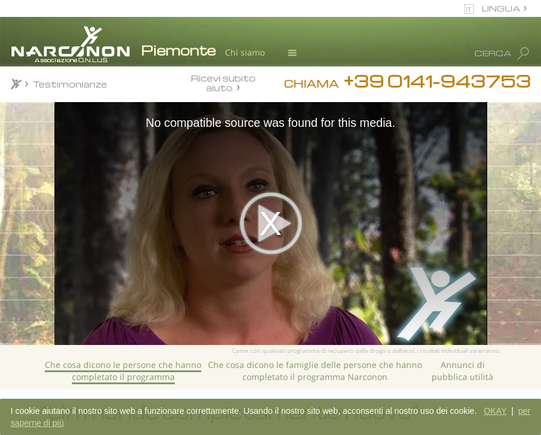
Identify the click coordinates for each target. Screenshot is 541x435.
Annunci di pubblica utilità (462, 370)
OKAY (495, 411)
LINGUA (501, 8)
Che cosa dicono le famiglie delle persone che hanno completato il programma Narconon (315, 370)
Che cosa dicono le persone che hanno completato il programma (123, 370)
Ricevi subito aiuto (223, 82)
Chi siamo (245, 52)
